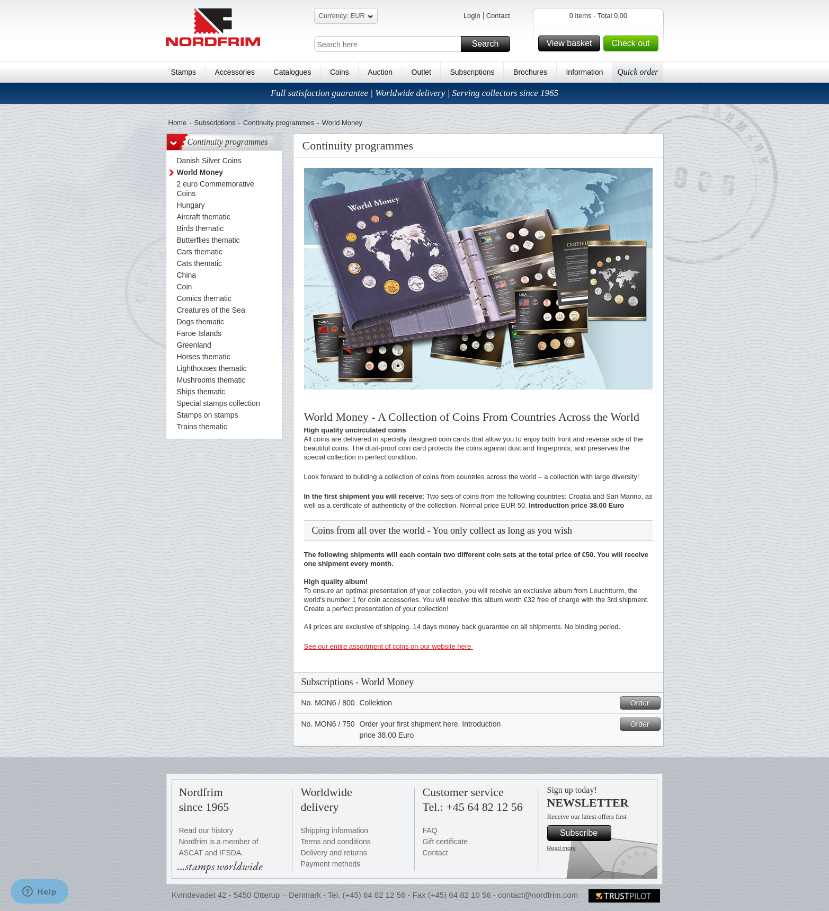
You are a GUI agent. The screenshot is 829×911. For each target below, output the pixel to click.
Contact (498, 16)
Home (177, 123)
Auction (380, 72)
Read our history (206, 830)
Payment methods (331, 864)
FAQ (430, 830)
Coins (339, 72)
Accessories (235, 72)
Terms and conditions (336, 841)
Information (584, 72)
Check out (633, 43)
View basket (571, 43)
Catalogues (292, 72)
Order (643, 703)
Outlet (421, 72)
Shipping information (335, 830)
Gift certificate (445, 841)
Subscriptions (472, 72)
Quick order (637, 71)
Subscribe (584, 833)
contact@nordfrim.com (538, 894)
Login (471, 16)
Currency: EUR (346, 17)
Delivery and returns (334, 852)
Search (489, 44)
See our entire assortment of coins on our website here (388, 646)
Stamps (183, 72)
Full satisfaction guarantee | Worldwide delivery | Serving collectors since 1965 (414, 93)
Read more (561, 848)
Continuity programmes (278, 123)
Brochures (530, 72)
